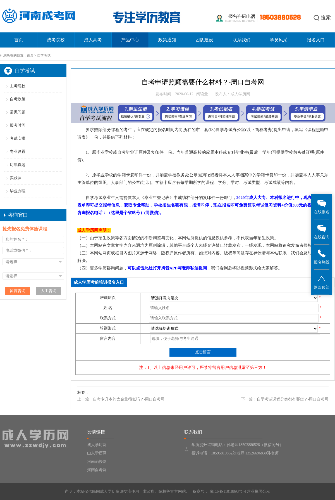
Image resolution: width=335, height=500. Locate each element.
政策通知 (167, 39)
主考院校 (17, 86)
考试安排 (17, 138)
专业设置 (17, 152)
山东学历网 (97, 453)
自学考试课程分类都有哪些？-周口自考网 (293, 399)
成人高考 (93, 39)
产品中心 (130, 39)
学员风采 (279, 39)
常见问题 (17, 112)
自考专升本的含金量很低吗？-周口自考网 (129, 399)
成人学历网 (97, 445)
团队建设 (204, 39)
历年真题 (17, 165)
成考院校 (56, 39)
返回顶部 (321, 282)
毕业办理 (17, 191)
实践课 (15, 178)
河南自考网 (97, 470)
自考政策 (17, 99)
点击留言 (203, 352)
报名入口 (316, 39)
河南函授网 (97, 461)
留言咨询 (17, 291)
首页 (18, 39)
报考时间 (17, 125)
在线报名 (321, 206)
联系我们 (241, 39)
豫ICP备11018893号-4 (227, 491)
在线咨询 (321, 231)
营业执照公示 (258, 491)
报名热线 (321, 256)
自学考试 (44, 55)
